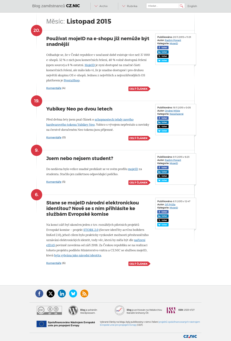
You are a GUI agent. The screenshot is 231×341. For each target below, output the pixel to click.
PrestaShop (72, 80)
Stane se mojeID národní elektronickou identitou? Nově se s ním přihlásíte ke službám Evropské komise (92, 208)
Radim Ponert (173, 40)
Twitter (51, 293)
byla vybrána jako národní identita (77, 255)
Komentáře (53, 88)
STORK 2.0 (91, 230)
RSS (84, 293)
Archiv (103, 6)
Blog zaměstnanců (56, 6)
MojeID (90, 65)
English (192, 6)
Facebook (39, 293)
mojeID (133, 169)
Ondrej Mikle (172, 110)
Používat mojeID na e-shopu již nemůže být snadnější (97, 41)
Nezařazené (176, 113)
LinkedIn (62, 293)
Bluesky (73, 293)
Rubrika (132, 6)
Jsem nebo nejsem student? (79, 158)
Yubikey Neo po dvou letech (79, 109)
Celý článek (138, 88)
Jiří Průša (170, 204)
